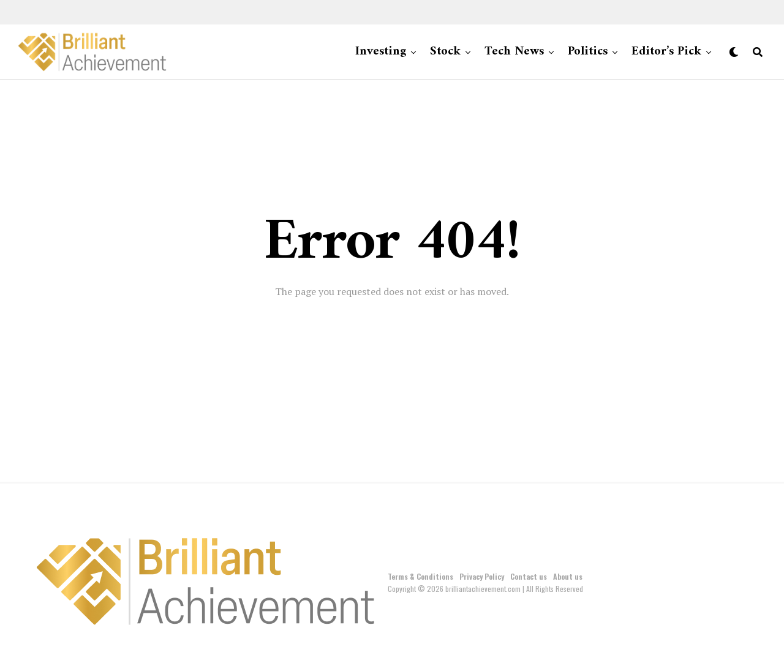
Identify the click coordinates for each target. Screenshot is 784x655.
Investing (380, 51)
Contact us (528, 576)
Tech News (514, 51)
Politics (588, 51)
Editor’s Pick (666, 51)
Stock (445, 51)
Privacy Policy (481, 576)
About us (567, 576)
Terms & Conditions (420, 576)
